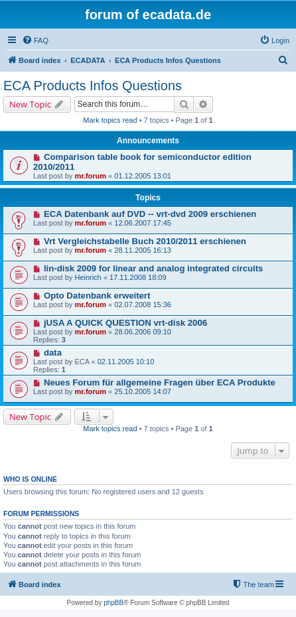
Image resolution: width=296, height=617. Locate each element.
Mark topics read (110, 120)
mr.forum (90, 176)
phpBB (113, 602)
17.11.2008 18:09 (138, 277)
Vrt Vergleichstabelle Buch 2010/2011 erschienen (145, 241)
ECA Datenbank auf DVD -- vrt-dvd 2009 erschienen (150, 214)
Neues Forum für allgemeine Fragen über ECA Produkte (159, 382)
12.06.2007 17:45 (142, 223)
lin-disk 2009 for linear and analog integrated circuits (153, 268)
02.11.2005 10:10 (126, 362)
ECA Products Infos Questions (92, 85)
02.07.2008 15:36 (142, 304)
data (53, 353)
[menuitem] (35, 40)
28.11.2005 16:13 (142, 250)
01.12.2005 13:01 (142, 176)
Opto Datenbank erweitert (97, 296)
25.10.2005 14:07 (142, 391)
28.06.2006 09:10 (142, 332)
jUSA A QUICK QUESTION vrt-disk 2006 (125, 323)
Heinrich (87, 277)
